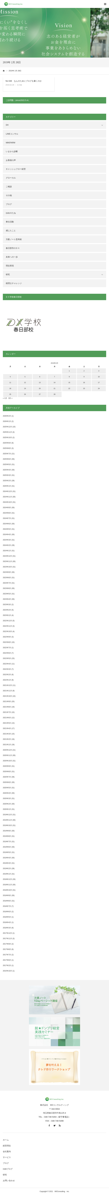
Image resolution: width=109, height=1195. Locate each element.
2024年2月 (7, 545)
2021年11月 (7, 691)
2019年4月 (7, 858)
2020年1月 (7, 809)
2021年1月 (7, 745)
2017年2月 (7, 965)
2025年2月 (7, 481)
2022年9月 (7, 637)
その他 (19, 85)
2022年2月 (7, 675)
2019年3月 (7, 863)
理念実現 (10, 266)
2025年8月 (7, 448)
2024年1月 (7, 551)
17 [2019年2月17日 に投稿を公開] (99, 382)
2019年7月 (7, 842)
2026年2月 (7, 416)
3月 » (10, 398)
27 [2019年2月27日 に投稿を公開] (40, 394)
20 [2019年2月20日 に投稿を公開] (40, 388)
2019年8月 (7, 836)
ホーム (6, 1140)
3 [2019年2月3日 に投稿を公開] (98, 371)
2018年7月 (7, 906)
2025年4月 (7, 470)
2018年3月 (7, 928)
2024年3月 (7, 540)
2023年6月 (7, 588)
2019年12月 (7, 815)
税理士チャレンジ (14, 283)
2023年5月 (7, 594)
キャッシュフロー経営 (16, 169)
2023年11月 (7, 561)
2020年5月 (7, 788)
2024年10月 (7, 502)
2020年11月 (7, 755)
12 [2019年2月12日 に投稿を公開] (25, 382)
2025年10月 (7, 438)
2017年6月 (7, 960)
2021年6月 (7, 718)
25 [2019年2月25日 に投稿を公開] (10, 394)
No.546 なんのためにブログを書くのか (24, 81)
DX (7, 125)
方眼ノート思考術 (14, 239)
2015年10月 (7, 971)
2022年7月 (7, 648)
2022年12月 (7, 621)
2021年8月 (7, 707)
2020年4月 (7, 793)
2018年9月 (7, 895)
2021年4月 (7, 728)
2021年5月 (7, 723)
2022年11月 (7, 626)
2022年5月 (7, 658)
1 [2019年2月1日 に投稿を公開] (69, 371)
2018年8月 (7, 901)
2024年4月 (7, 534)
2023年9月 (7, 572)
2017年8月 (7, 949)
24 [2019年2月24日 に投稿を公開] (99, 388)
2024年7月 (7, 518)
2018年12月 (7, 879)
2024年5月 (7, 529)
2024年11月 (7, 497)
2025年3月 (7, 475)
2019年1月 (7, 874)
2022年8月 (7, 642)
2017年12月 (7, 933)
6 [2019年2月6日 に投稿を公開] (39, 377)
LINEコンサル (12, 134)
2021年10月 (7, 696)
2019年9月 (7, 831)
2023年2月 (7, 610)
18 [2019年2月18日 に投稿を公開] (10, 388)
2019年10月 (7, 825)
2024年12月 (7, 491)
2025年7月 (7, 454)
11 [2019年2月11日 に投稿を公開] (10, 382)
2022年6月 (7, 653)
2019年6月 (7, 847)
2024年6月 (7, 524)
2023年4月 (7, 599)
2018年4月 (7, 922)
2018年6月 (7, 912)
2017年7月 (7, 955)
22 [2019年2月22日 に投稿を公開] (69, 388)
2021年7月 (7, 712)
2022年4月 (7, 664)
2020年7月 (7, 777)
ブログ (9, 204)
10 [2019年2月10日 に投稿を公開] (99, 377)
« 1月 (5, 398)
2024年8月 (7, 513)
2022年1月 (7, 680)
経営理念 (7, 1146)
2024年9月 (7, 508)
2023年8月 (7, 578)
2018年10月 (7, 890)
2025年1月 (7, 486)
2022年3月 (7, 669)
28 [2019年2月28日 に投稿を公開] (54, 394)
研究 (8, 274)
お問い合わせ (9, 1180)
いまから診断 (12, 151)
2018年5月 (7, 917)
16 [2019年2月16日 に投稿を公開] (84, 382)
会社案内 (7, 1151)
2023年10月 (7, 567)
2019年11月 (7, 820)
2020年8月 (7, 772)
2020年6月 (7, 782)
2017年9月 (7, 944)
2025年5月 (7, 464)
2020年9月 (7, 766)
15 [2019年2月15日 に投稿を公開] (69, 382)
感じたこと (11, 230)
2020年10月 (7, 761)
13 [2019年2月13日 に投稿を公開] (40, 382)
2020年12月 (7, 750)
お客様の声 (11, 160)
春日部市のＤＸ (13, 248)
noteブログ (8, 1169)
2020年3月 (7, 798)
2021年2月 (7, 739)
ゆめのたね (11, 213)
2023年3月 (7, 605)
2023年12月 (7, 556)
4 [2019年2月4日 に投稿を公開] (10, 377)
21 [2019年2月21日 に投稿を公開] (54, 388)
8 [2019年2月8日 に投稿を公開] (69, 377)
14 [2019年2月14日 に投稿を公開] (54, 382)
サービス (7, 1157)
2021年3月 (7, 734)
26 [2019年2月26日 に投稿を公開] (25, 394)
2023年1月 (7, 615)
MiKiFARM (10, 142)
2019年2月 (7, 868)
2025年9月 (7, 443)
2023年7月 (7, 583)
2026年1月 (7, 421)
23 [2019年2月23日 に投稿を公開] (84, 388)
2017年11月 (7, 939)
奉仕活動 (10, 222)
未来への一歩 (12, 257)
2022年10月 (7, 631)
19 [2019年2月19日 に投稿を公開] (25, 388)
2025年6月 (7, 459)
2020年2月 (7, 804)
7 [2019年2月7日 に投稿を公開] (54, 377)
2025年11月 (7, 432)
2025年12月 (7, 427)
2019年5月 (7, 852)
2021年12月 (7, 685)
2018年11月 (7, 885)
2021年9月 (7, 701)
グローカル (11, 178)
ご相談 (9, 186)
